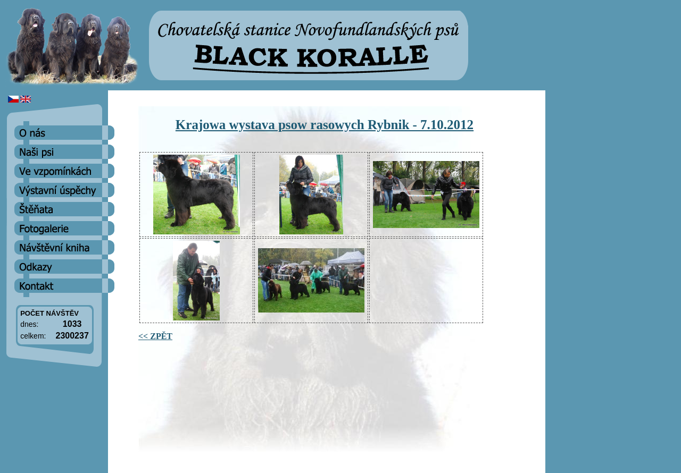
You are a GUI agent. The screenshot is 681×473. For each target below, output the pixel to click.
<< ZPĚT (155, 336)
